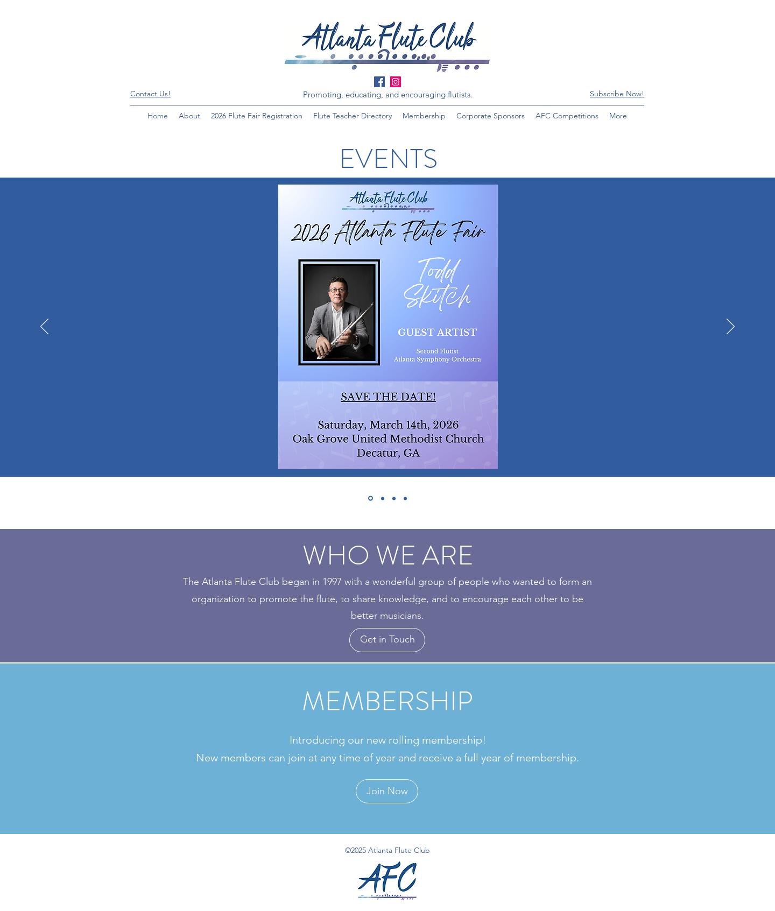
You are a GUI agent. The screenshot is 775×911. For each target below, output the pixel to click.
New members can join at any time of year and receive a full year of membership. (387, 757)
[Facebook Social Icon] (379, 81)
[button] (617, 93)
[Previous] (44, 327)
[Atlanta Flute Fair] (370, 498)
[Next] (731, 327)
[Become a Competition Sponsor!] (382, 498)
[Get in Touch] (387, 640)
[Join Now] (387, 791)
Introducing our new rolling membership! (388, 739)
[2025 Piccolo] (405, 498)
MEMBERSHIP (387, 701)
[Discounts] (394, 498)
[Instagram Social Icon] (395, 81)
